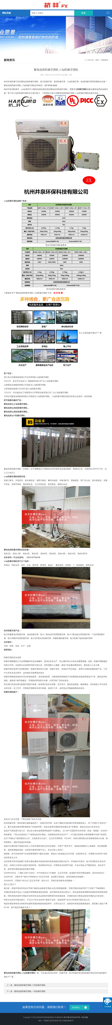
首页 (97, 60)
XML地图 (84, 1017)
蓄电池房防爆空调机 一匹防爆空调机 (29, 991)
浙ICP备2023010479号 (72, 1017)
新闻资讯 (105, 60)
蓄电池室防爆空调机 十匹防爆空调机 (29, 985)
